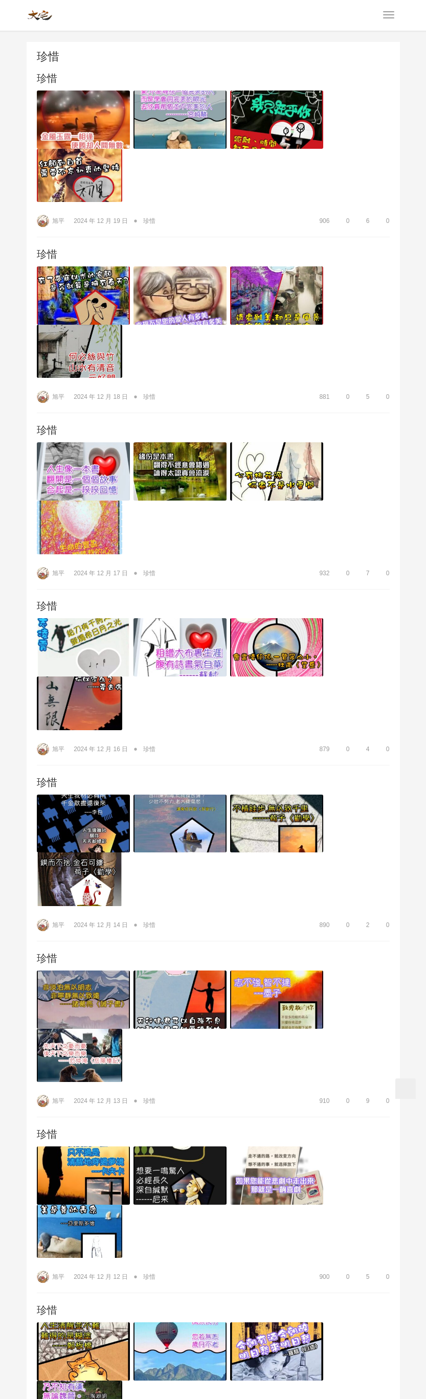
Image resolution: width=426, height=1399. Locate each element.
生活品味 (174, 1323)
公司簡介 (46, 1323)
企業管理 (266, 1323)
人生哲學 (131, 1323)
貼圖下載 (351, 1323)
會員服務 (200, 1333)
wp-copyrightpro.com (245, 1383)
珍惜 (47, 78)
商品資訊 (89, 1323)
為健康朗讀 (220, 1323)
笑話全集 (308, 1323)
